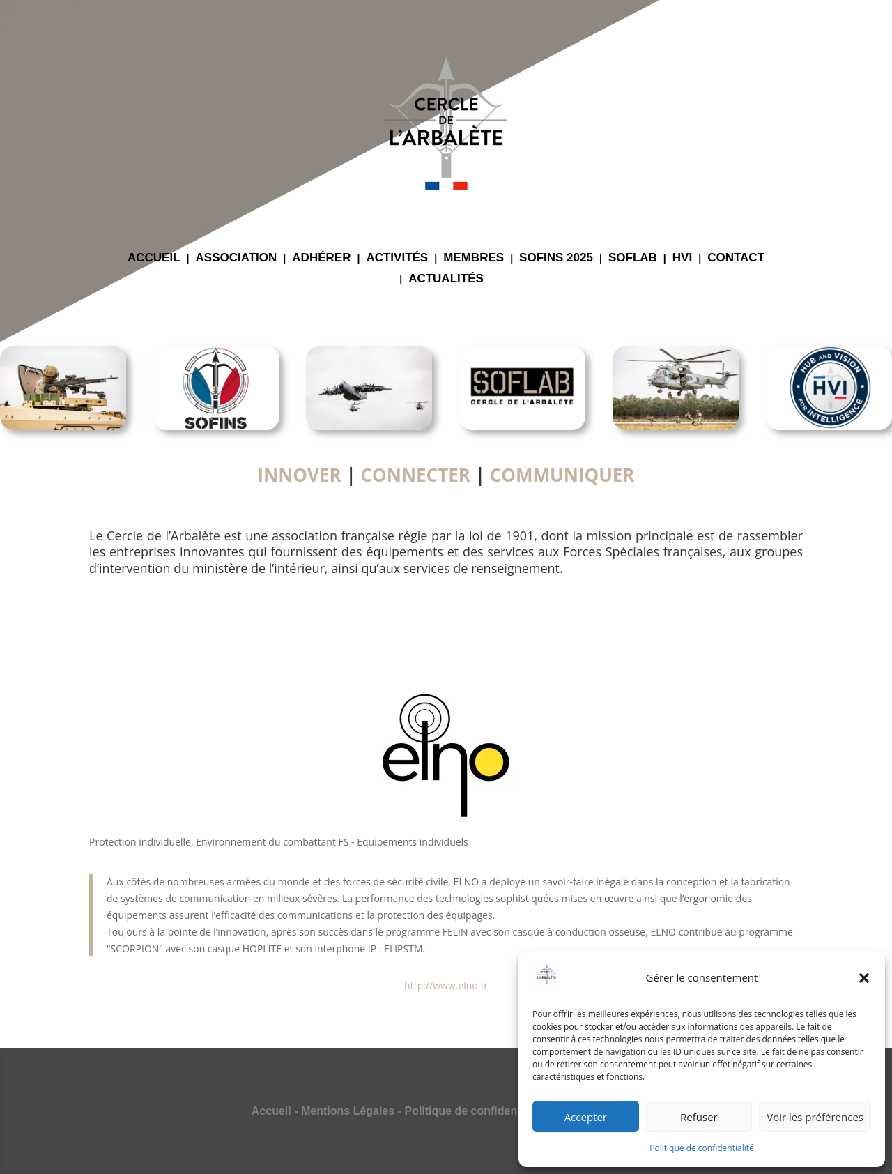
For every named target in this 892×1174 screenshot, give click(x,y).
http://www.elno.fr (446, 985)
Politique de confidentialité (701, 1148)
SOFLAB (632, 258)
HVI (682, 258)
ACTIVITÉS (397, 258)
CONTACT (735, 258)
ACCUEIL (154, 258)
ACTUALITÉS (446, 279)
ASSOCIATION (236, 258)
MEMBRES (473, 258)
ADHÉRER (321, 258)
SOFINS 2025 (556, 258)
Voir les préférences (815, 1117)
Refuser (699, 1117)
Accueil (271, 1111)
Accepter (585, 1117)
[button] (864, 978)
